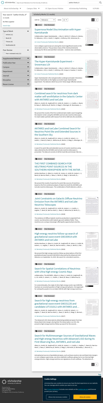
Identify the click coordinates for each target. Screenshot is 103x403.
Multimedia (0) (10, 45)
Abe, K (61, 36)
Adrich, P (67, 36)
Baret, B (43, 140)
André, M (44, 103)
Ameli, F (51, 38)
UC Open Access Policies (54, 8)
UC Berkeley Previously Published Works (48, 109)
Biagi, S (60, 105)
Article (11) (9, 35)
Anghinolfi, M (52, 103)
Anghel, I (57, 38)
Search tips (6, 26)
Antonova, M (75, 38)
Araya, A (66, 70)
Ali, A (45, 38)
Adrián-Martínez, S (41, 173)
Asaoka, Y (73, 70)
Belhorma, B (46, 105)
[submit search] (100, 2)
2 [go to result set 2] (96, 20)
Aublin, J (75, 103)
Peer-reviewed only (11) (13, 53)
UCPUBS (96, 8)
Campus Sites (32, 8)
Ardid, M (60, 103)
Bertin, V (54, 105)
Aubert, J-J (67, 103)
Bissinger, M (67, 105)
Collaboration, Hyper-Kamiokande (46, 36)
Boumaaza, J (76, 105)
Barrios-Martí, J (46, 175)
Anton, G (60, 138)
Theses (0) (9, 42)
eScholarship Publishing (78, 8)
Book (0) (8, 38)
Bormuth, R (73, 175)
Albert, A (37, 103)
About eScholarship (11, 8)
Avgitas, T (38, 210)
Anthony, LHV (65, 38)
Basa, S (38, 105)
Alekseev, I (39, 38)
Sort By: (37, 20)
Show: (59, 20)
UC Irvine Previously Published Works (47, 42)
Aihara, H (74, 36)
